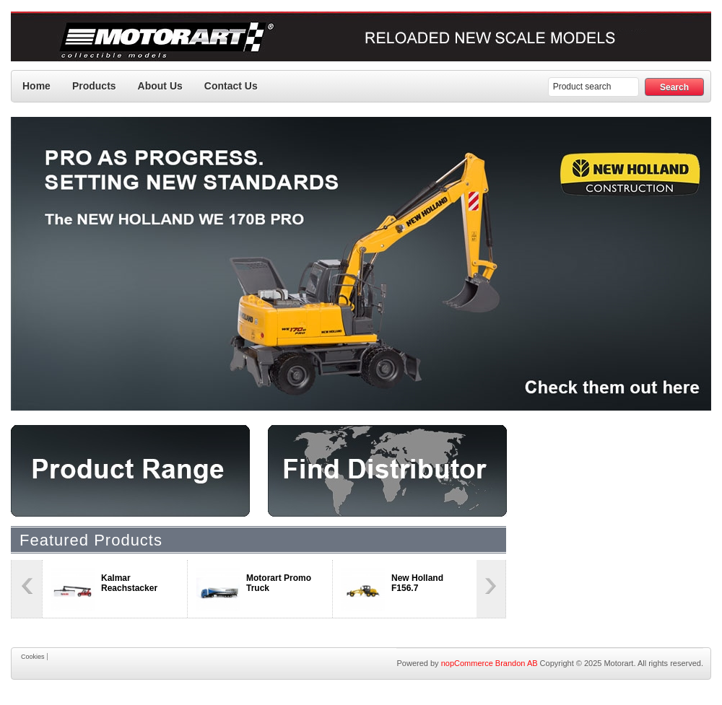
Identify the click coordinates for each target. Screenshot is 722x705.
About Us (160, 86)
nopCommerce (467, 663)
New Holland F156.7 (417, 583)
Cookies (33, 656)
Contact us (231, 86)
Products (94, 86)
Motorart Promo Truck (278, 583)
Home (36, 86)
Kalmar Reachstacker (129, 583)
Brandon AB (516, 663)
